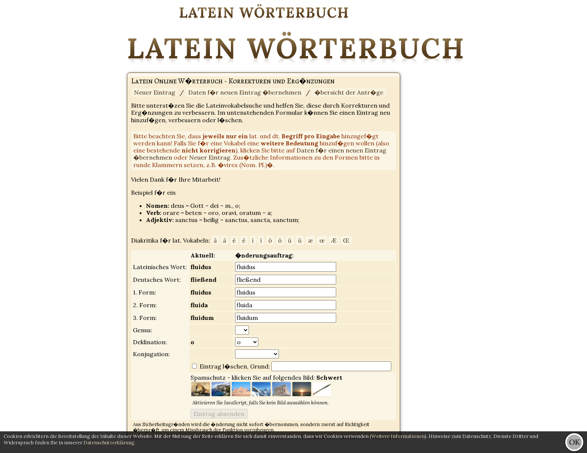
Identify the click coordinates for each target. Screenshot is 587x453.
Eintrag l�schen (222, 366)
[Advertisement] (557, 112)
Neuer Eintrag (154, 92)
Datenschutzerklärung (108, 443)
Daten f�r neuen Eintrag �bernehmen (244, 92)
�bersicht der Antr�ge (348, 92)
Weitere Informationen (398, 436)
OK (574, 442)
